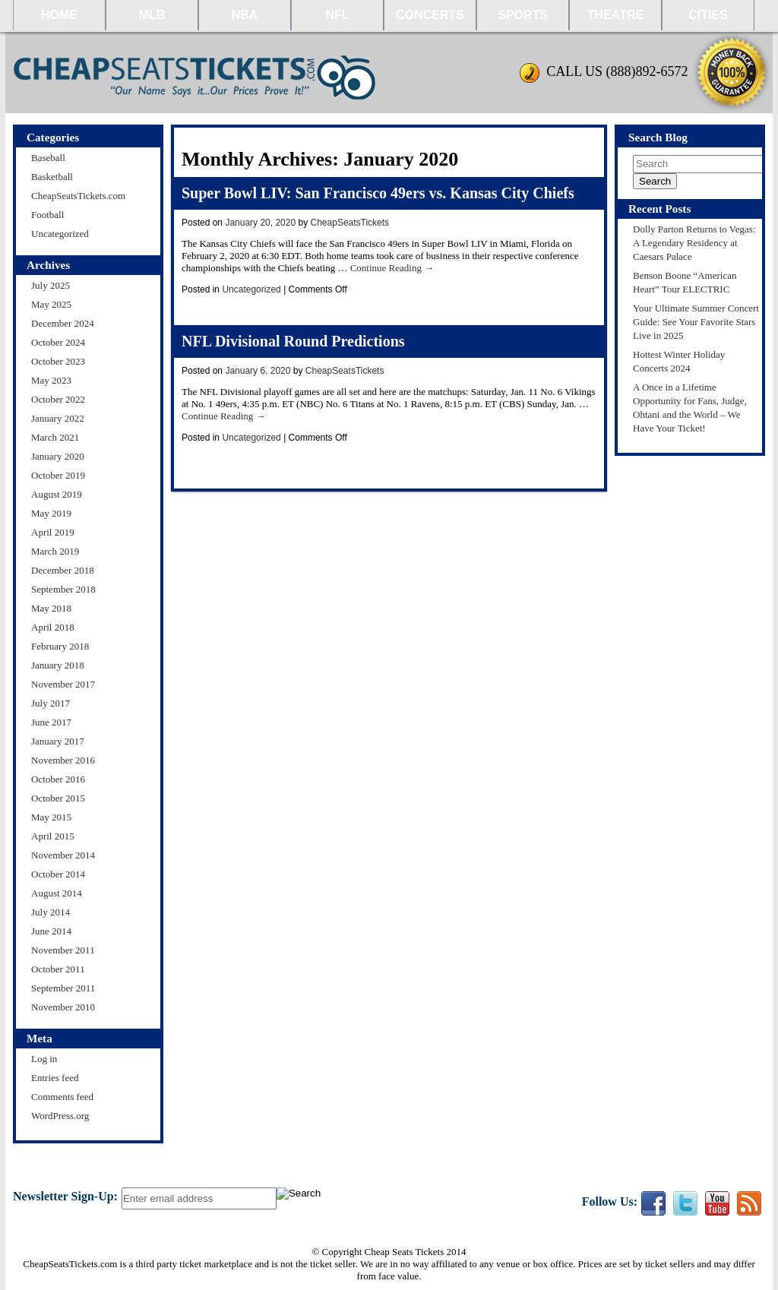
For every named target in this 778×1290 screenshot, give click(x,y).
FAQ (472, 1173)
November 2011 (63, 950)
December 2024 (62, 323)
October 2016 (58, 779)
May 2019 (51, 513)
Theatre (615, 14)
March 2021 (55, 437)
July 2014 (50, 912)
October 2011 (58, 969)
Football (47, 214)
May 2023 (51, 380)
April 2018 (52, 627)
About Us (427, 1173)
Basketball (52, 176)
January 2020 (57, 456)
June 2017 (51, 722)
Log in (44, 1058)
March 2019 (55, 551)
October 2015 (58, 798)
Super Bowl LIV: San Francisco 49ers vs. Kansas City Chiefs (378, 193)
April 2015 (52, 836)
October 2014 (58, 874)
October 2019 (58, 475)
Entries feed (54, 1077)
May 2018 (51, 608)
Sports (523, 14)
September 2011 (63, 988)
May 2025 (51, 304)
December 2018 (62, 570)
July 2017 (50, 703)
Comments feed (62, 1096)
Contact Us (319, 1173)
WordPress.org (60, 1115)
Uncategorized (60, 233)
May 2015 (51, 817)
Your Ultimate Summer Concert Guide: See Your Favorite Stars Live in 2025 (696, 321)
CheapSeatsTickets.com (78, 195)
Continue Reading (392, 267)
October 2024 (58, 342)
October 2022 (58, 399)
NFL (337, 14)
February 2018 (60, 646)
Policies (374, 1173)
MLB (152, 14)
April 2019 (52, 532)
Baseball (48, 157)
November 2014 (63, 855)
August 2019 (56, 494)
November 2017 (63, 684)
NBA (245, 14)
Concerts (430, 14)
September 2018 (63, 589)
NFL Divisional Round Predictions (293, 341)
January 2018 (57, 665)
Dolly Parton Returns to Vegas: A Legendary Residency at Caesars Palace (694, 242)
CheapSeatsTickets (350, 222)
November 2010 (63, 1007)
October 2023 (58, 361)
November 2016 (63, 760)
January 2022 (57, 418)
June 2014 (51, 931)
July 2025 (50, 285)
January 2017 (57, 741)
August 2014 (56, 893)
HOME (59, 14)
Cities (708, 14)
